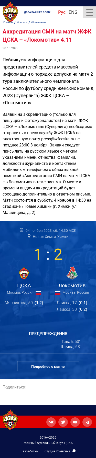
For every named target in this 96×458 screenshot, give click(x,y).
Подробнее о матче (48, 366)
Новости (22, 22)
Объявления (38, 22)
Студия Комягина (57, 451)
